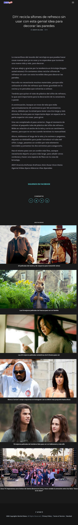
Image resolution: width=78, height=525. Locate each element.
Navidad (69, 516)
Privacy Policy (47, 516)
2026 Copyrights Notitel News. (16, 516)
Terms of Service (59, 516)
